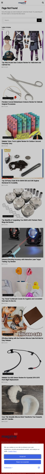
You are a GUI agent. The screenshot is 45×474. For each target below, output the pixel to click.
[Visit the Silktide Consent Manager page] (39, 468)
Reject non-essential (22, 462)
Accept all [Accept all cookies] (22, 456)
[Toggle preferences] (8, 467)
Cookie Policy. (12, 451)
